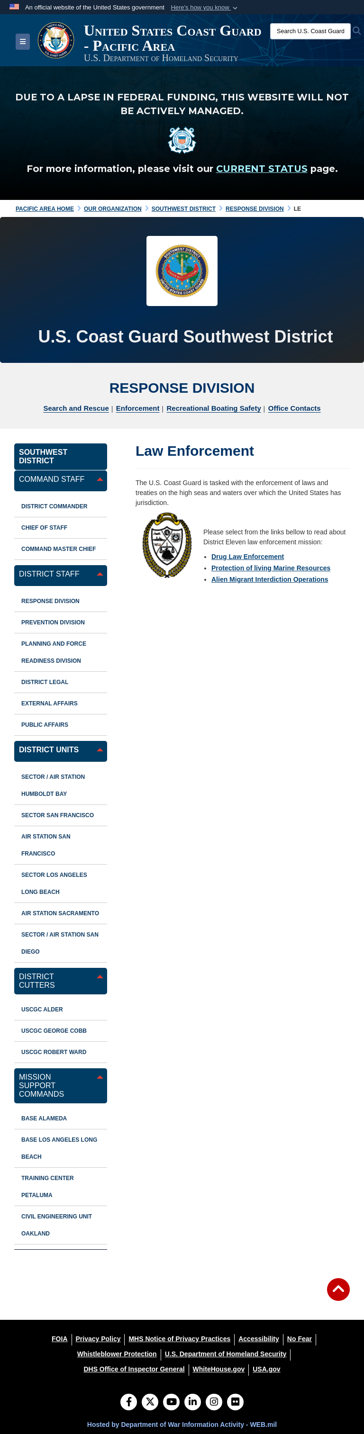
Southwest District (43, 456)
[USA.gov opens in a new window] (266, 1369)
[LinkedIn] (192, 1403)
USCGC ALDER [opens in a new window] (42, 1009)
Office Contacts (294, 408)
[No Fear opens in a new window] (299, 1339)
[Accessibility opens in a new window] (258, 1339)
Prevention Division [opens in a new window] (53, 622)
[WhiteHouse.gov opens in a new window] (219, 1369)
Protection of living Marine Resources (270, 568)
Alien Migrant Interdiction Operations (269, 579)
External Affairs (49, 703)
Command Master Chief (58, 549)
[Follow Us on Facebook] (128, 1403)
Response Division (50, 601)
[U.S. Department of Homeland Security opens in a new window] (226, 1354)
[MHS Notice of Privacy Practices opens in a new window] (179, 1339)
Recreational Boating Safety (214, 408)
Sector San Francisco (57, 815)
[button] (205, 7)
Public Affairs (44, 725)
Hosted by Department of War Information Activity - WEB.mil (182, 1424)
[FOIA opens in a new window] (59, 1339)
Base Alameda (44, 1118)
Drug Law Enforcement (247, 556)
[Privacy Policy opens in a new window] (98, 1339)
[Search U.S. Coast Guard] (310, 31)
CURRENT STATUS (262, 168)
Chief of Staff (44, 527)
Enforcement (138, 408)
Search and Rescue (76, 408)
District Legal (44, 682)
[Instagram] (214, 1403)
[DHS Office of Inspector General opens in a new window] (133, 1369)
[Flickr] (235, 1403)
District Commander (54, 506)
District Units (49, 750)
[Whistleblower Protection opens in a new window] (117, 1354)
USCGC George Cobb (54, 1031)
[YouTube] (171, 1403)
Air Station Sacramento (60, 913)
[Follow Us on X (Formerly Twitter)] (150, 1403)
